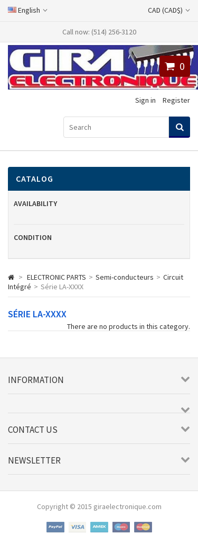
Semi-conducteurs (125, 277)
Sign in (145, 100)
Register (176, 100)
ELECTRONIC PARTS (56, 277)
